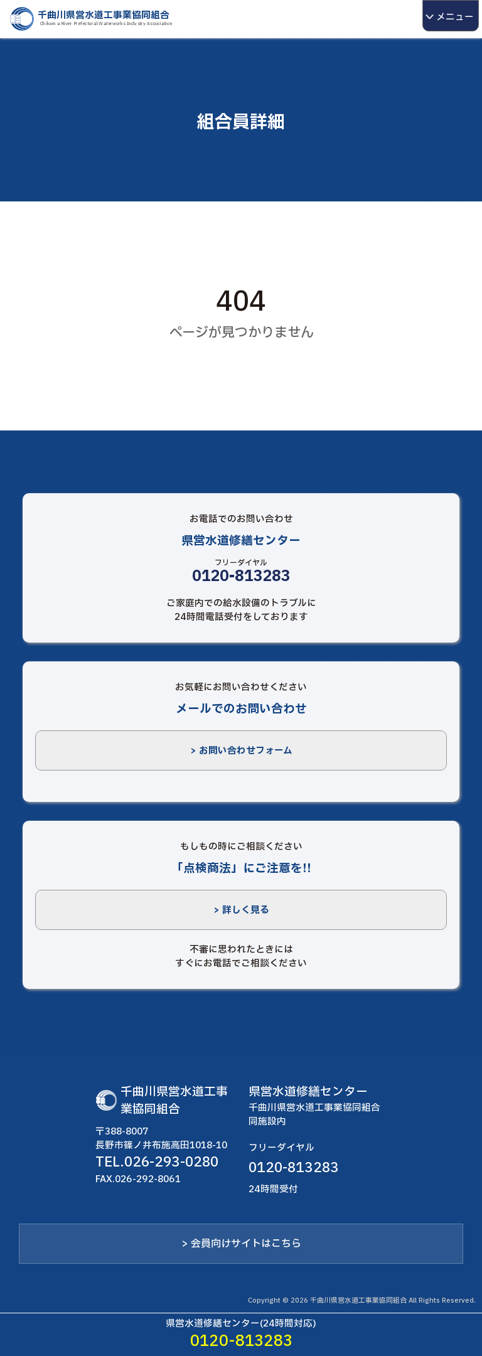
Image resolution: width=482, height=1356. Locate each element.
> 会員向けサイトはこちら (241, 1243)
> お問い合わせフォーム (241, 750)
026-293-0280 (171, 1162)
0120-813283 (241, 576)
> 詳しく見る (241, 910)
